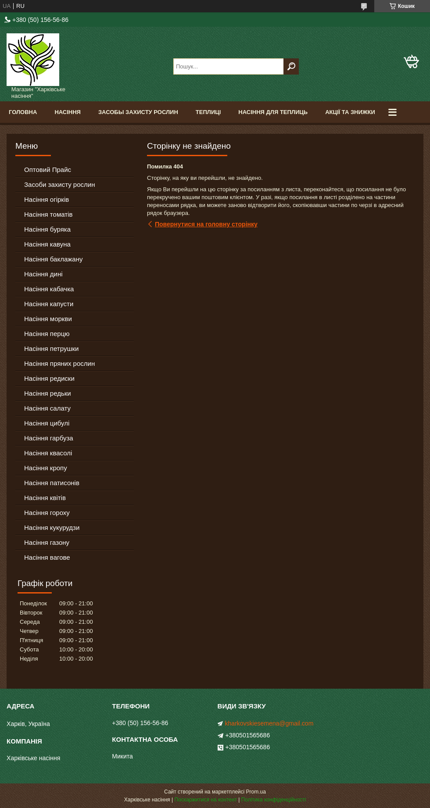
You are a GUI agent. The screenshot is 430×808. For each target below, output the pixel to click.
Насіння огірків (46, 199)
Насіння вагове (47, 557)
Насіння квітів (45, 497)
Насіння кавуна (47, 244)
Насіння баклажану (53, 259)
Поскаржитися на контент (205, 800)
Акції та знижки (350, 112)
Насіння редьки (47, 393)
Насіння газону (46, 542)
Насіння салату (47, 408)
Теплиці (208, 112)
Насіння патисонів (51, 482)
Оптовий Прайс (47, 169)
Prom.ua (256, 792)
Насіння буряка (47, 229)
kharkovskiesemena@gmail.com (269, 723)
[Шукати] (291, 66)
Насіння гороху (47, 512)
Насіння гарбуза (48, 438)
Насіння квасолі (48, 453)
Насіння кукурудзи (51, 527)
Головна (23, 112)
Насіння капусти (48, 303)
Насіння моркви (48, 318)
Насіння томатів (48, 214)
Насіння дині (43, 274)
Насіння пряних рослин (59, 363)
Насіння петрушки (51, 348)
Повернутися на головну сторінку (206, 224)
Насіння (67, 112)
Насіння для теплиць (273, 112)
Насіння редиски (49, 378)
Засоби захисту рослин (59, 184)
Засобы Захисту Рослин (138, 112)
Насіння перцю (47, 333)
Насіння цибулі (46, 423)
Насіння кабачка (49, 289)
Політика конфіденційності (273, 800)
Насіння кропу (45, 468)
